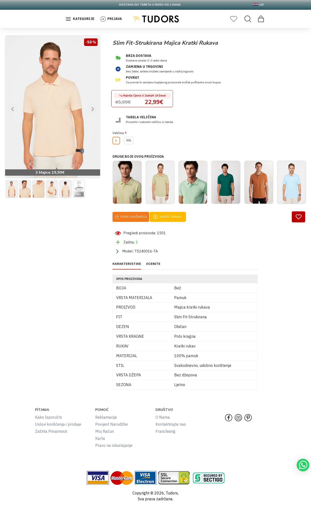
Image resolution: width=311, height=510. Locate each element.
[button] (13, 109)
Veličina (118, 133)
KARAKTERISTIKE (126, 267)
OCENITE (153, 267)
